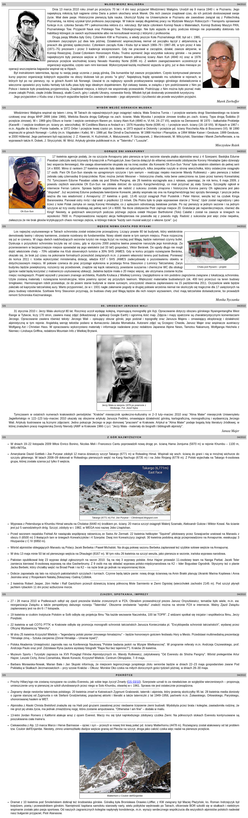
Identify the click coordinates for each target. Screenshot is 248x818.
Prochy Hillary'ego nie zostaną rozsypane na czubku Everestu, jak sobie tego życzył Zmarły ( (69, 681)
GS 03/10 (134, 681)
